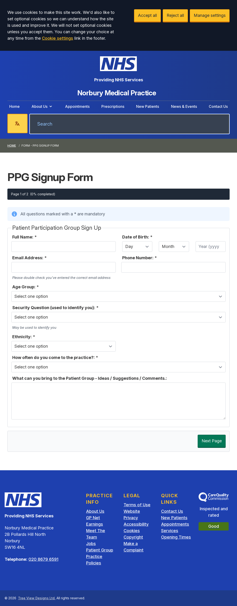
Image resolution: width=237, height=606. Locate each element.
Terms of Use (137, 504)
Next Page (212, 440)
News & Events (184, 106)
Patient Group (99, 550)
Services (169, 530)
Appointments (77, 106)
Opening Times (176, 537)
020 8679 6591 (43, 559)
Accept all (147, 15)
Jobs (91, 543)
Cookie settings (57, 38)
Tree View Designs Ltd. (37, 598)
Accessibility (136, 524)
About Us (42, 106)
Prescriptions (112, 106)
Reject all (175, 15)
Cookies (132, 530)
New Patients (147, 106)
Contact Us (218, 106)
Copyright (133, 537)
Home (14, 106)
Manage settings (210, 15)
